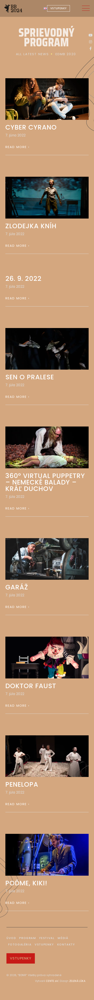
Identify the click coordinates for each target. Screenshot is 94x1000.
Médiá (63, 938)
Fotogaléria (20, 944)
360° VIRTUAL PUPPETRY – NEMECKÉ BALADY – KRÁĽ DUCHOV (45, 482)
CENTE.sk (52, 981)
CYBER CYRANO (31, 127)
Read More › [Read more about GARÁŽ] (17, 607)
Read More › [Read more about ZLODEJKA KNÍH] (17, 245)
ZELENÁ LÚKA (76, 981)
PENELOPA (21, 784)
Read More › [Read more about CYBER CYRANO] (17, 147)
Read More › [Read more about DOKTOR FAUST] (17, 705)
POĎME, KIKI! (26, 883)
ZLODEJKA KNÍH (31, 226)
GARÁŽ (16, 587)
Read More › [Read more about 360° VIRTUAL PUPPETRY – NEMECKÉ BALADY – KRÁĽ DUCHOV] (17, 508)
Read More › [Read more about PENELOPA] (17, 804)
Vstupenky (44, 944)
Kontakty (66, 944)
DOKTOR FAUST (30, 686)
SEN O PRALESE (29, 377)
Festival (47, 938)
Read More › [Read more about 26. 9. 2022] (17, 298)
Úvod (11, 938)
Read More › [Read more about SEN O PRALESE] (17, 396)
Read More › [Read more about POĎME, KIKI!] (17, 902)
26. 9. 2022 (23, 278)
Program (27, 938)
